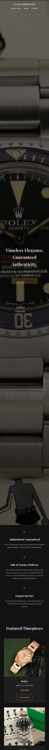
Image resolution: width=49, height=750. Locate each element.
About (26, 8)
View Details (24, 697)
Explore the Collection (24, 281)
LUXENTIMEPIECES (24, 4)
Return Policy (16, 8)
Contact (34, 8)
